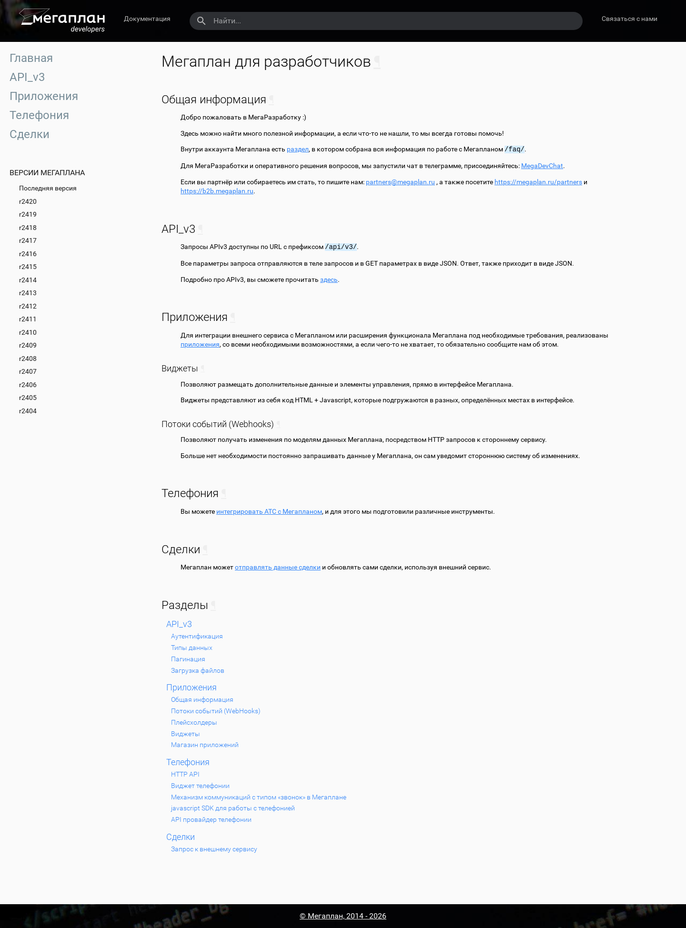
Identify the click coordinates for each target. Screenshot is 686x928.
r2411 (28, 319)
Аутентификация (197, 636)
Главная (31, 58)
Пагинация (188, 659)
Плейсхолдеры (194, 722)
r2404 (28, 411)
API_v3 (27, 77)
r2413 (28, 293)
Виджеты (185, 734)
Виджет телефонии (200, 785)
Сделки (30, 134)
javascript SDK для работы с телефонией (233, 808)
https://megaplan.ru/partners (538, 182)
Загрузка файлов (197, 670)
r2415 (28, 266)
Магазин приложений (205, 744)
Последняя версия (48, 188)
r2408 (28, 358)
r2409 (28, 345)
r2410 (28, 332)
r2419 (28, 214)
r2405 (28, 397)
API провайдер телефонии (211, 819)
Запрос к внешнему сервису (214, 849)
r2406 (28, 385)
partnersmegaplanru (400, 182)
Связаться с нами (629, 18)
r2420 (28, 201)
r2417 (28, 240)
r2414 (28, 280)
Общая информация (202, 699)
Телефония (39, 115)
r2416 (28, 254)
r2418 (28, 227)
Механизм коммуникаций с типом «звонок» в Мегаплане (258, 797)
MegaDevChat (542, 166)
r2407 (28, 371)
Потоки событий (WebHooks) (216, 711)
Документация (147, 18)
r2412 (28, 306)
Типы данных (191, 647)
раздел (298, 149)
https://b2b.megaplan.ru (217, 191)
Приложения (44, 96)
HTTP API (185, 774)
